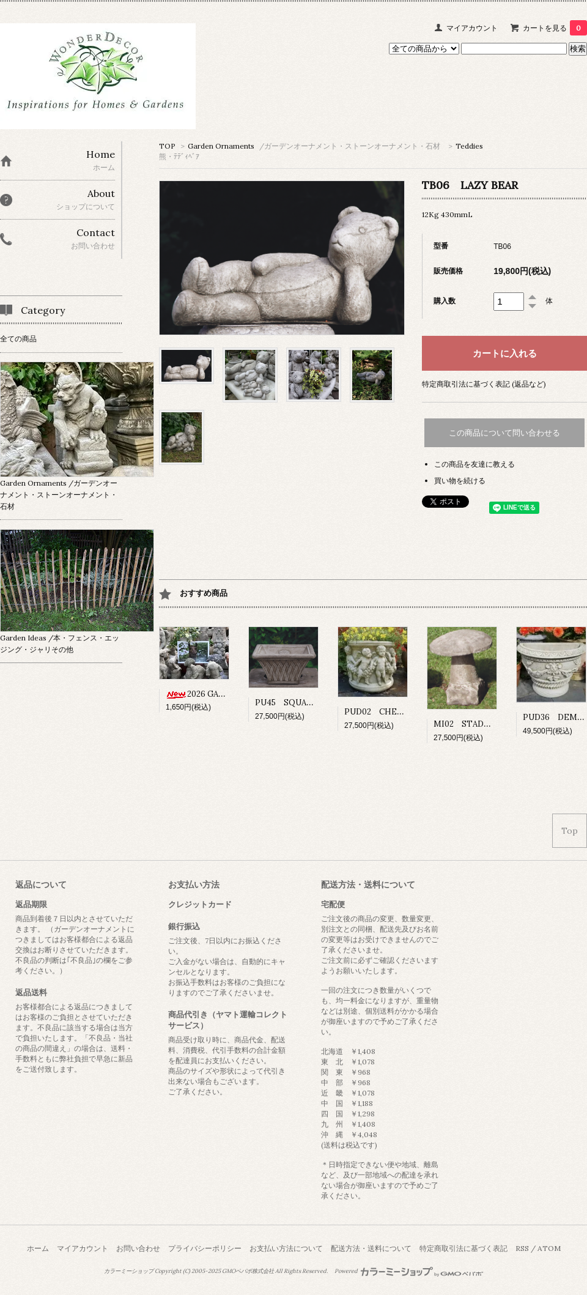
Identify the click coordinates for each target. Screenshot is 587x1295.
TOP (167, 145)
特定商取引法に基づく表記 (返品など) (484, 383)
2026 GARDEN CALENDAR (226, 694)
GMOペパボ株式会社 (248, 1271)
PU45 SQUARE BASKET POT (317, 702)
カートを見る (555, 27)
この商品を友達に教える (474, 464)
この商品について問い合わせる (504, 432)
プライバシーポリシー (205, 1248)
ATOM (549, 1248)
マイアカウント (472, 27)
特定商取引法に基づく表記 (463, 1248)
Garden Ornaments (314, 145)
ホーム (38, 1248)
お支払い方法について (286, 1248)
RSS (522, 1248)
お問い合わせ (138, 1248)
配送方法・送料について (371, 1248)
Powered (408, 1271)
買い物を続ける (459, 480)
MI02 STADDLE (472, 724)
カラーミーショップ (128, 1271)
